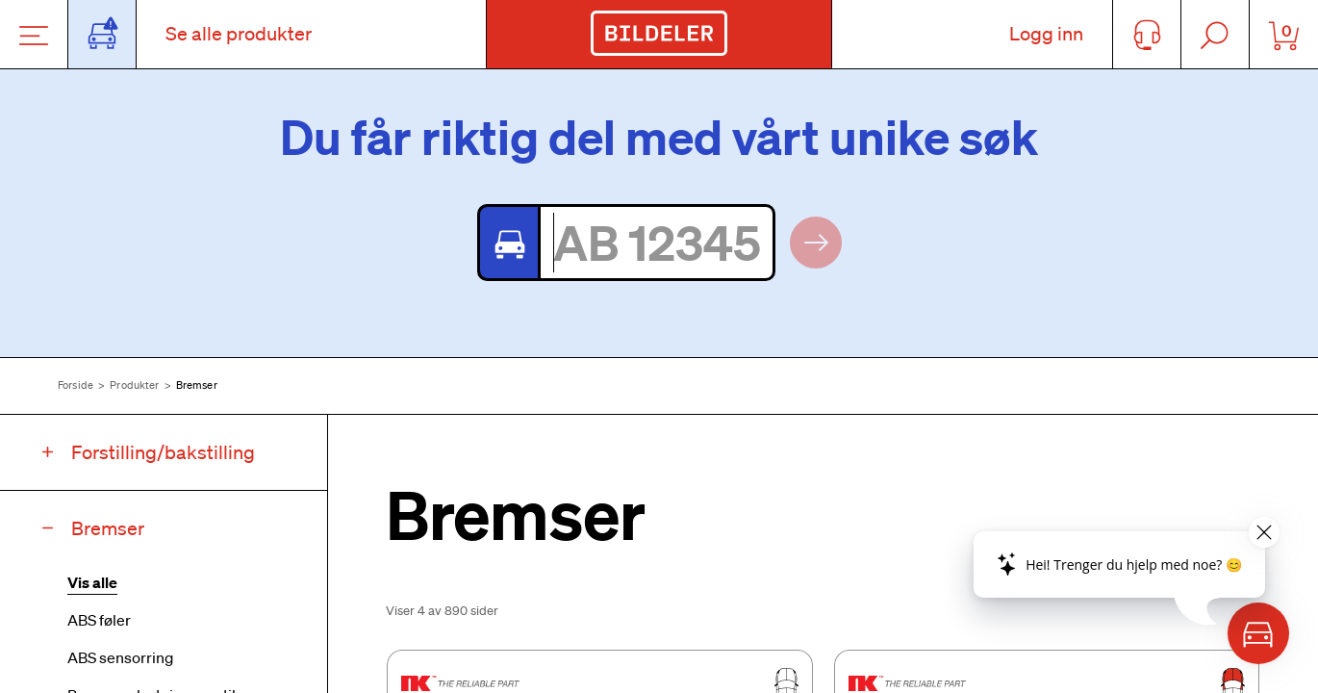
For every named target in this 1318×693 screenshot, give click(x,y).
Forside (75, 385)
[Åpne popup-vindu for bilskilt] (102, 34)
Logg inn (1046, 33)
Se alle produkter (238, 33)
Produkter (134, 385)
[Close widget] (1264, 532)
